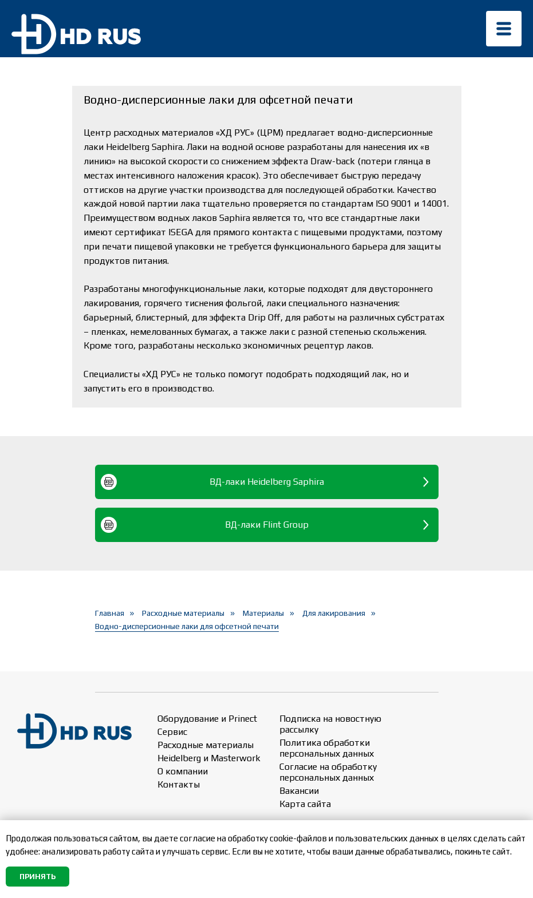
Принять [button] (37, 876)
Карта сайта (305, 803)
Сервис (172, 731)
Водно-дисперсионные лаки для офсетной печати (187, 626)
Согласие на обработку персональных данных (328, 772)
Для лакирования (333, 613)
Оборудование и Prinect (207, 718)
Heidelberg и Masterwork (208, 758)
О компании (182, 771)
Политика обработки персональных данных (326, 748)
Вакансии (299, 790)
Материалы (263, 613)
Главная (109, 613)
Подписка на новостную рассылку (330, 724)
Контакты (178, 784)
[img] (504, 28)
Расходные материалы (183, 613)
